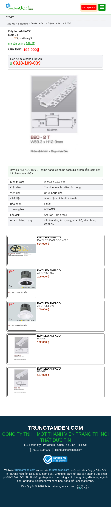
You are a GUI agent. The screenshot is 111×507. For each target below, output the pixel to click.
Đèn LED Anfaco (38, 23)
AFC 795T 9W (45, 305)
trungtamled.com (59, 469)
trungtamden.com (25, 469)
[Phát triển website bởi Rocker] (83, 483)
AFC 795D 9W (45, 273)
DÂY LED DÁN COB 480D (52, 240)
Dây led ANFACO (55, 23)
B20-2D (41, 338)
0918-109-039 (26, 63)
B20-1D (41, 371)
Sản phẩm (23, 24)
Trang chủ (10, 24)
